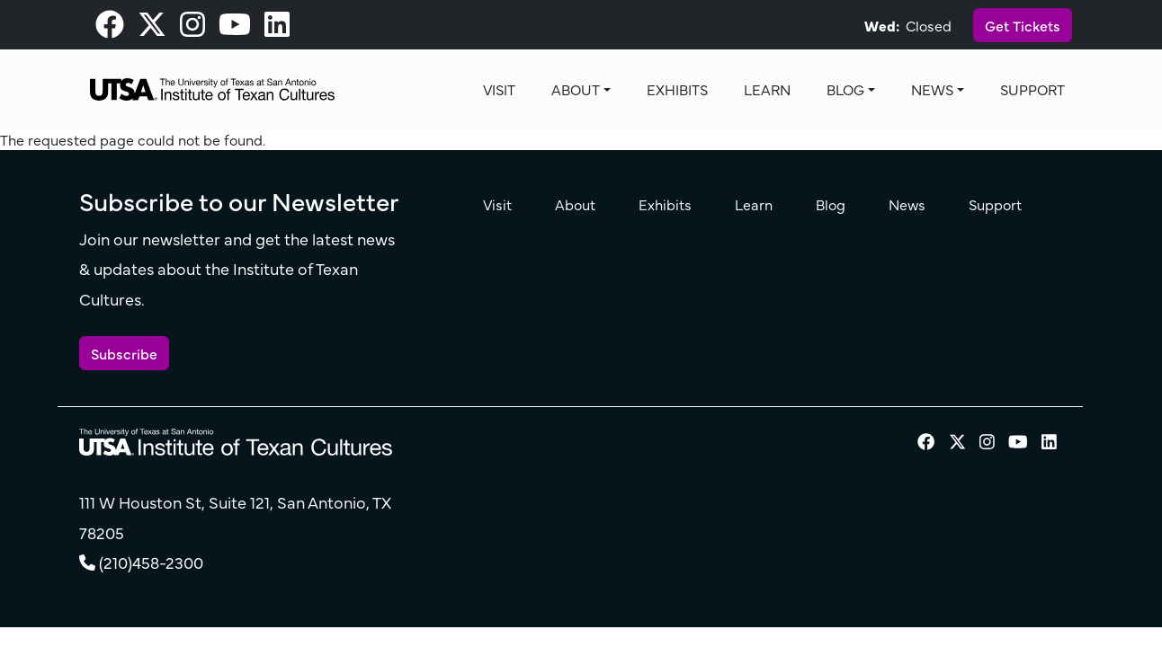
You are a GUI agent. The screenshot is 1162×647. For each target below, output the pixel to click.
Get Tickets (1022, 25)
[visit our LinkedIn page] (277, 29)
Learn (767, 89)
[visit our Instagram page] (192, 29)
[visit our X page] (152, 29)
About (575, 89)
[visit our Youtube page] (235, 29)
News (932, 89)
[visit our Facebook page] (109, 29)
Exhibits (677, 89)
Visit (499, 89)
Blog (845, 89)
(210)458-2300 (151, 562)
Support (1032, 89)
